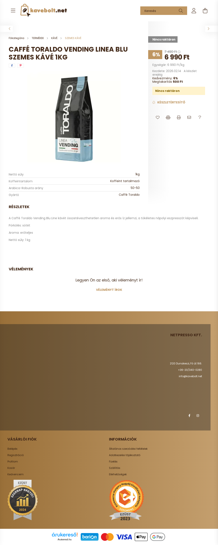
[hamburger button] (13, 10)
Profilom (12, 461)
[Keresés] (163, 10)
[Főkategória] (17, 38)
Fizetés (113, 461)
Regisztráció (15, 455)
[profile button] (194, 10)
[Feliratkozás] (168, 102)
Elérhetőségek (118, 474)
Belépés (12, 448)
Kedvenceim (15, 474)
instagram (198, 415)
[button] (158, 117)
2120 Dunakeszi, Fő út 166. (186, 363)
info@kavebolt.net (190, 376)
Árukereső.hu (65, 539)
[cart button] (205, 10)
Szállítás (114, 468)
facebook (189, 415)
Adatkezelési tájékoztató (124, 455)
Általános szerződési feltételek (128, 448)
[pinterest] (20, 65)
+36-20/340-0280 (190, 370)
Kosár (11, 468)
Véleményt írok (109, 290)
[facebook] (12, 65)
